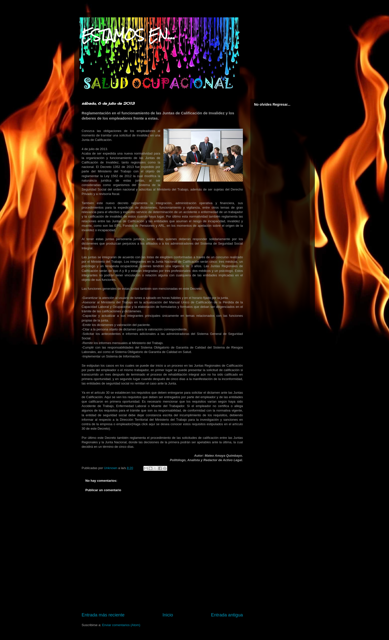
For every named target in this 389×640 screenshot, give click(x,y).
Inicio (167, 614)
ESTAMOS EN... (128, 35)
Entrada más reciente (103, 614)
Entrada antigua (227, 614)
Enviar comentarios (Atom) (121, 625)
